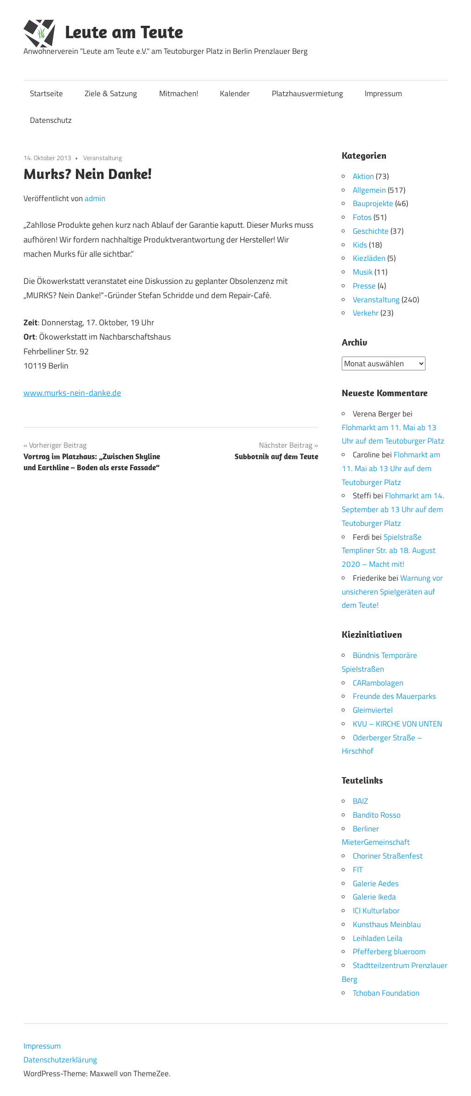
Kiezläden (369, 258)
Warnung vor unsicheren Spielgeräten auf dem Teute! (392, 591)
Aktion (363, 176)
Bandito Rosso (377, 814)
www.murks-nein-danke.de (72, 392)
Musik (363, 272)
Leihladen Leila (377, 938)
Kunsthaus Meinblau (387, 924)
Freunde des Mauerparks (394, 696)
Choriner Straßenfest (388, 856)
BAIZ (360, 801)
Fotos (362, 217)
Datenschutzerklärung (60, 1060)
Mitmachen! (178, 93)
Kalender (235, 93)
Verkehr (366, 313)
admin (95, 198)
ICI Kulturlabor (376, 911)
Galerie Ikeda (374, 897)
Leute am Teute (124, 31)
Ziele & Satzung (111, 93)
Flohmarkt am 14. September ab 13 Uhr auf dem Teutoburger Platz (393, 509)
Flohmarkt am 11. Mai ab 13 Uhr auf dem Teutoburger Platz (391, 468)
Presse (364, 286)
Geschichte (371, 231)
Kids (360, 245)
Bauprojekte (373, 203)
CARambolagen (378, 682)
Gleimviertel (373, 710)
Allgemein (369, 190)
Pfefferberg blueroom (389, 952)
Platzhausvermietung (307, 93)
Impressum (383, 93)
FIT (358, 869)
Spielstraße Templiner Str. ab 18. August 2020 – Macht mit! (389, 550)
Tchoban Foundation (386, 992)
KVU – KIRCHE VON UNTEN (397, 723)
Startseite (46, 93)
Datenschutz (51, 120)
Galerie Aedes (376, 883)
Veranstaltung (102, 157)
